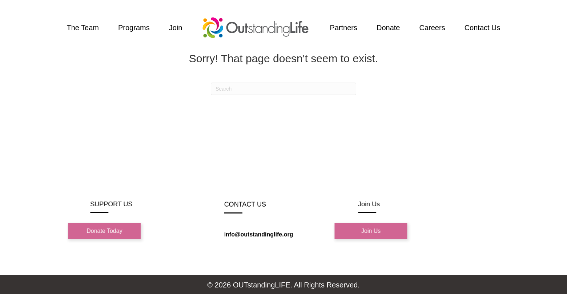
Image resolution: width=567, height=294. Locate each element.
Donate (388, 28)
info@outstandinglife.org (258, 235)
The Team (83, 28)
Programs (134, 28)
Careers (432, 28)
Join (175, 28)
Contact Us (482, 28)
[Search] (283, 89)
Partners (343, 28)
